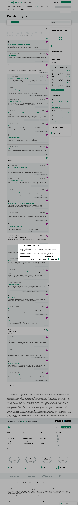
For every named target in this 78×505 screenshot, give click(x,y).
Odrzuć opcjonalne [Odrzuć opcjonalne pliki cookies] (42, 259)
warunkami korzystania (25, 256)
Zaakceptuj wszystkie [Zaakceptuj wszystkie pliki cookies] (53, 259)
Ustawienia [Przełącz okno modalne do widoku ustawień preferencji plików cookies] (33, 259)
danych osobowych (49, 256)
